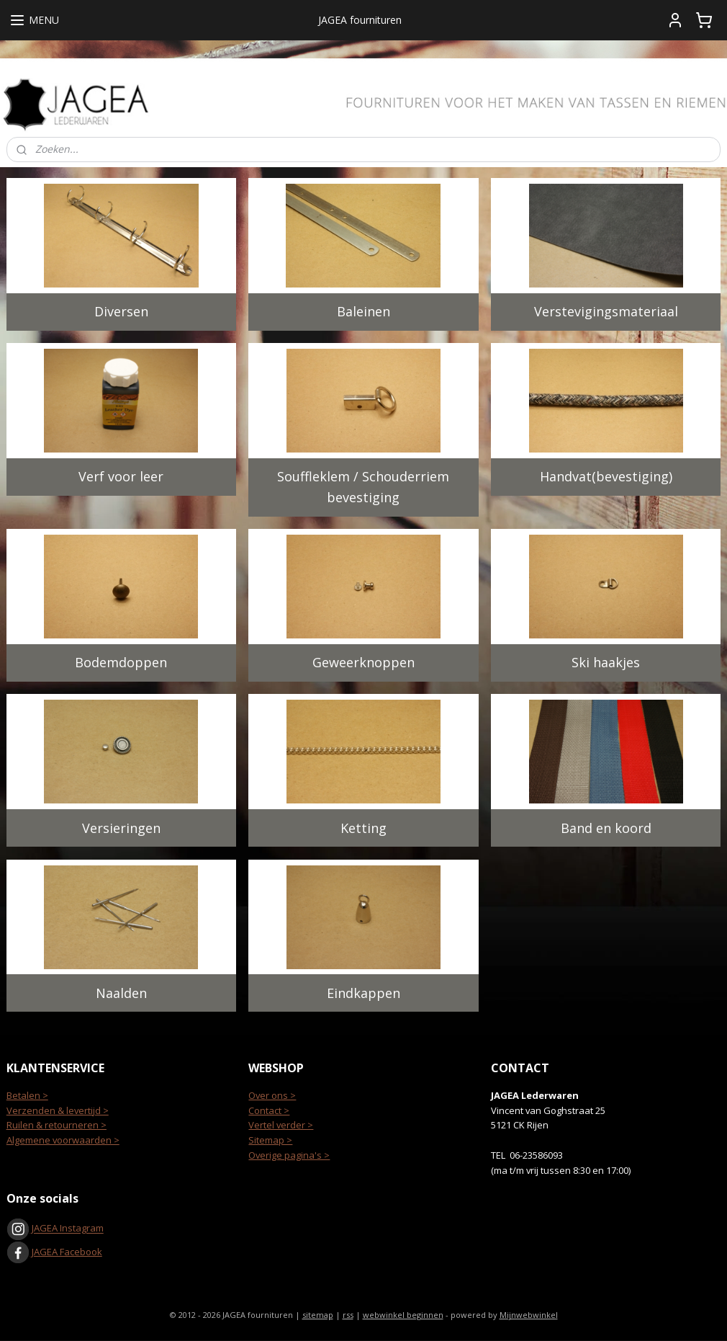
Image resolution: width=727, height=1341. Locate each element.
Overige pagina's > (289, 1155)
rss (348, 1314)
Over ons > (272, 1095)
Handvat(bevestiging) (606, 476)
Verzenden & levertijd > (57, 1110)
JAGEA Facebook (54, 1251)
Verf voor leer (120, 476)
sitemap (317, 1314)
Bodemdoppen (121, 662)
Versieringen (121, 827)
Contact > (268, 1110)
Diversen (121, 311)
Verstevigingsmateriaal (606, 311)
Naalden (121, 992)
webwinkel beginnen (403, 1314)
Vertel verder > (280, 1124)
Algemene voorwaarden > (62, 1139)
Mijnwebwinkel (529, 1314)
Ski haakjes (606, 662)
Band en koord (606, 827)
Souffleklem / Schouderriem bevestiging (363, 487)
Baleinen (363, 311)
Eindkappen (363, 992)
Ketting (363, 827)
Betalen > (27, 1095)
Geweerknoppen (363, 662)
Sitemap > (270, 1139)
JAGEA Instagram (67, 1228)
